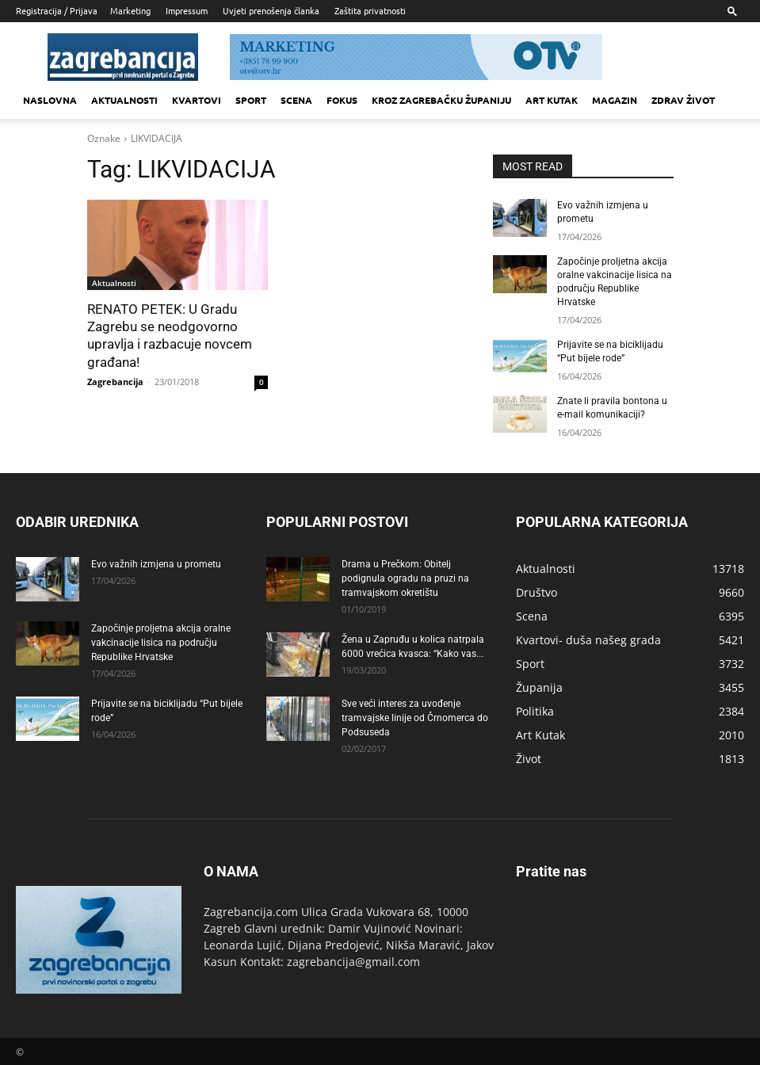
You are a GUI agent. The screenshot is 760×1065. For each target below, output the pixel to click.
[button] (732, 11)
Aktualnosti (124, 100)
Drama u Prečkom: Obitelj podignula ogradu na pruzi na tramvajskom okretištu (405, 577)
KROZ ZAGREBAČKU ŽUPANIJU (441, 100)
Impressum (187, 10)
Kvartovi (196, 100)
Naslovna (50, 100)
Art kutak (551, 100)
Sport (250, 100)
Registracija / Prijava (56, 10)
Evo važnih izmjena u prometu (156, 562)
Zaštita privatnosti (370, 10)
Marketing (130, 10)
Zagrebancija (115, 381)
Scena (296, 100)
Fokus (342, 100)
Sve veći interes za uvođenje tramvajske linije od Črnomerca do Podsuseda (415, 716)
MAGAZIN (614, 100)
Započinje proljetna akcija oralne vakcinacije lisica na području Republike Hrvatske (161, 641)
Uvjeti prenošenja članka (271, 10)
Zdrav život (683, 100)
